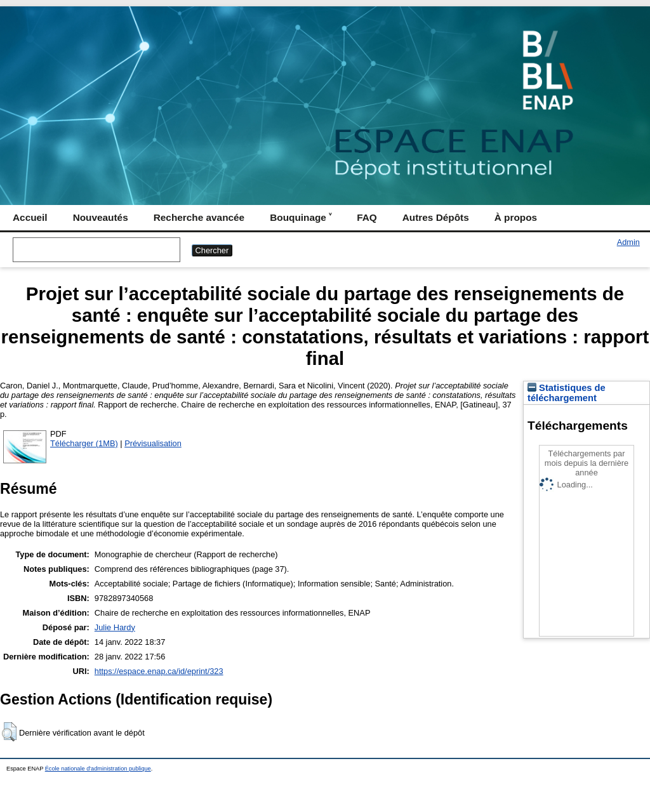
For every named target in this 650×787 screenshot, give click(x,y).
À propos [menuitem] (515, 217)
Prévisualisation (153, 443)
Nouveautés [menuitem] (100, 217)
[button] (9, 731)
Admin (628, 242)
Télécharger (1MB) (84, 443)
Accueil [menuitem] (30, 217)
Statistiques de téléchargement (566, 393)
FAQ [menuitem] (367, 217)
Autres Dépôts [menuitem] (435, 217)
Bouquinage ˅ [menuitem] (300, 217)
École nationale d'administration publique (98, 768)
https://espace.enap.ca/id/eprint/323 (159, 671)
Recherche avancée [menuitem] (199, 217)
